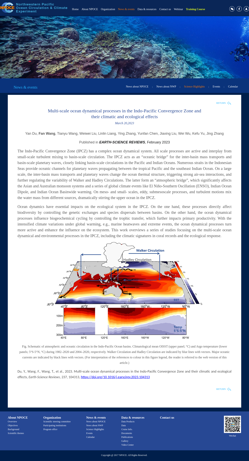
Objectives (13, 425)
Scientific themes (16, 433)
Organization (108, 9)
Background (13, 429)
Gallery (124, 441)
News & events (126, 9)
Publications (127, 437)
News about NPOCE (137, 86)
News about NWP (166, 86)
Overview (12, 421)
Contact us (165, 9)
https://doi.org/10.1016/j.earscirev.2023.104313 (115, 377)
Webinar (178, 9)
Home (75, 9)
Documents (126, 433)
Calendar (233, 86)
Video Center (127, 445)
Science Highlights (194, 86)
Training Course (195, 9)
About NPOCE (90, 9)
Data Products (128, 421)
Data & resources (147, 9)
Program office (50, 429)
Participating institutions (54, 425)
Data (123, 425)
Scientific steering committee (57, 421)
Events (216, 86)
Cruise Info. (126, 429)
